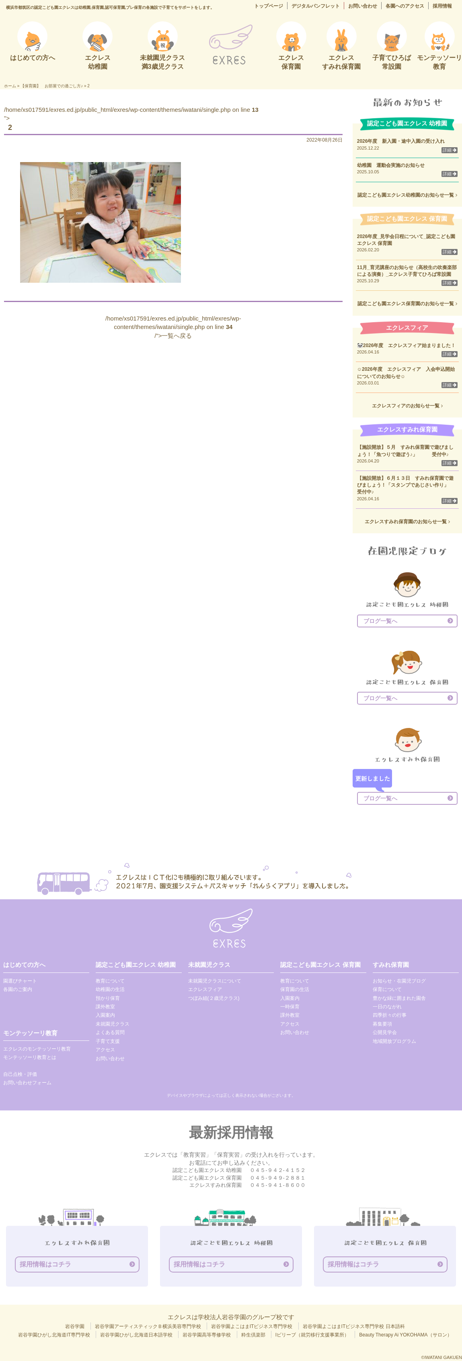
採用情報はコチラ (45, 1264)
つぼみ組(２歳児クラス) (214, 998)
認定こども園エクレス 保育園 (320, 964)
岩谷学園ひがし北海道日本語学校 (136, 1335)
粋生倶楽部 (253, 1335)
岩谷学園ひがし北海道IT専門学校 (54, 1335)
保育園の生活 (294, 989)
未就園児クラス (112, 1024)
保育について (387, 989)
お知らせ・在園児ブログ (399, 981)
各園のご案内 (17, 989)
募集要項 (382, 1024)
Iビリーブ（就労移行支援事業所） (312, 1335)
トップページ (268, 6)
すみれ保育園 (391, 964)
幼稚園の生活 (110, 989)
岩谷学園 (74, 1326)
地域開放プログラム (394, 1041)
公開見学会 (385, 1032)
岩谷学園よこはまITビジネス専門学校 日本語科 (354, 1326)
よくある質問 (110, 1032)
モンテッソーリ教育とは (29, 1057)
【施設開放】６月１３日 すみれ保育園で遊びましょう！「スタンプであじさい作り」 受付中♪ (405, 485)
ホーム (10, 86)
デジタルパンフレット (316, 6)
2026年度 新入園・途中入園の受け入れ (401, 141)
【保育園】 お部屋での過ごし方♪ (52, 86)
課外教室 (105, 1006)
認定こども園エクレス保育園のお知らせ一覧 (407, 303)
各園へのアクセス (405, 6)
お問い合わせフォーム (27, 1083)
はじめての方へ (24, 964)
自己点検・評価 (20, 1074)
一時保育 (290, 1006)
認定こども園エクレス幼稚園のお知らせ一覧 (407, 195)
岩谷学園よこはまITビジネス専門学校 (252, 1326)
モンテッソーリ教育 (30, 1033)
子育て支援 (108, 1041)
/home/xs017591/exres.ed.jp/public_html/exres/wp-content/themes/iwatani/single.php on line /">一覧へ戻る (173, 327)
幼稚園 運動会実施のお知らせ (391, 165)
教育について (110, 981)
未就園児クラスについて (214, 981)
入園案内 (105, 1015)
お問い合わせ (362, 6)
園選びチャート (20, 981)
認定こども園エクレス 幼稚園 (136, 964)
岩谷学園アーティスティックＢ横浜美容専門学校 (148, 1326)
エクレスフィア (205, 989)
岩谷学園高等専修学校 (207, 1335)
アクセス (105, 1050)
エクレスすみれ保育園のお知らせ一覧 (407, 521)
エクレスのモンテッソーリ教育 (37, 1049)
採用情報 (442, 6)
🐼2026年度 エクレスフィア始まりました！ (406, 345)
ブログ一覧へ (380, 621)
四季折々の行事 (390, 1015)
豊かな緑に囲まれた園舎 (399, 998)
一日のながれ (387, 1006)
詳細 (449, 150)
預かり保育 (108, 998)
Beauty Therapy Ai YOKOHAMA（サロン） (405, 1335)
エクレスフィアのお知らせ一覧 (407, 406)
